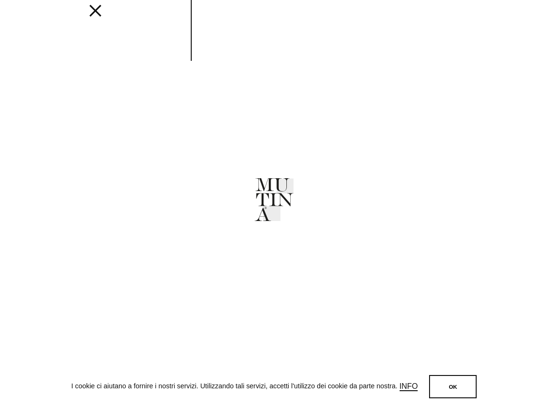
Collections (144, 19)
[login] (486, 17)
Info (409, 386)
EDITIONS (187, 19)
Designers (276, 19)
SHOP (432, 19)
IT (511, 19)
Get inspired (230, 19)
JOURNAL (315, 19)
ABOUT (347, 19)
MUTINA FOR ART (390, 19)
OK (453, 387)
